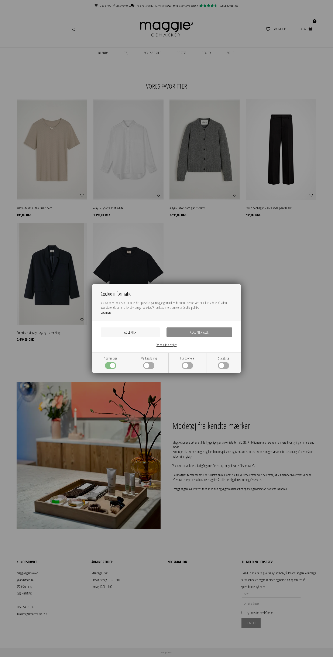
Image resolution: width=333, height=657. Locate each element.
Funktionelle (187, 362)
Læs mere (106, 312)
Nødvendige (110, 362)
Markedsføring (149, 362)
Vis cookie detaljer (167, 345)
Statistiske (223, 362)
